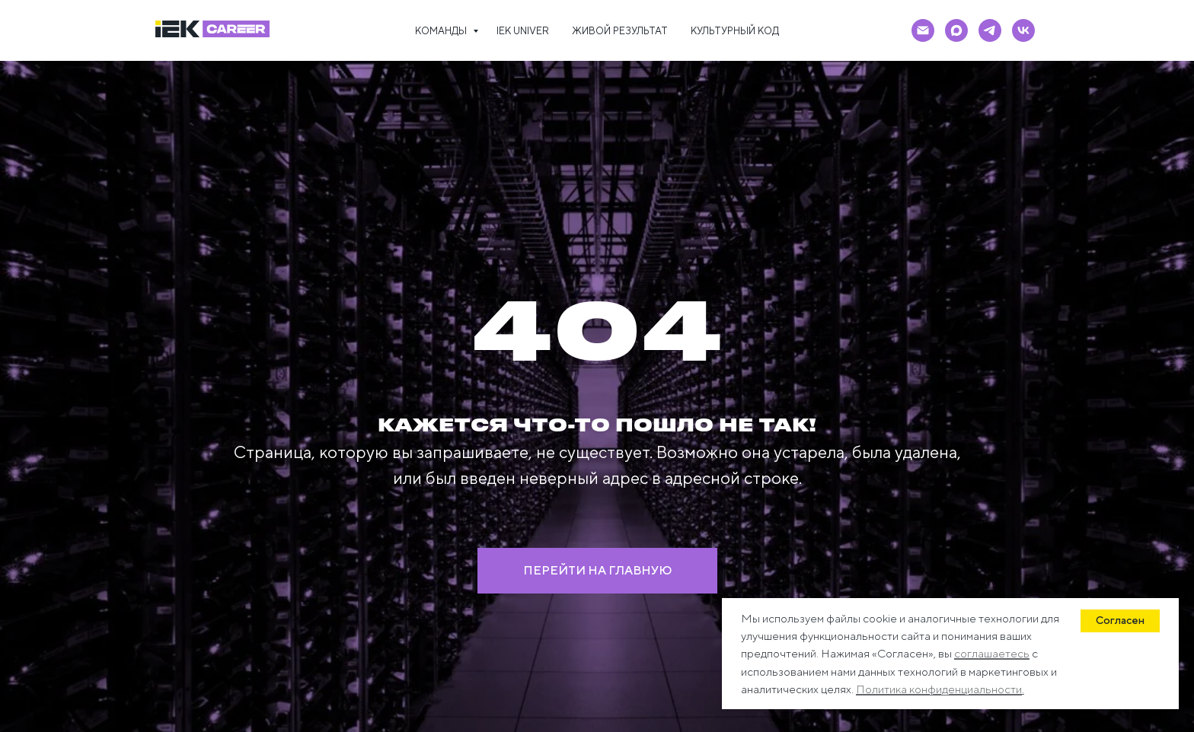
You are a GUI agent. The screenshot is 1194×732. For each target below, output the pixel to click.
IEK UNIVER (522, 31)
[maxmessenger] (956, 30)
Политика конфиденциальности (939, 689)
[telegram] (990, 30)
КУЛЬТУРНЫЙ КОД (735, 31)
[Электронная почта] (922, 30)
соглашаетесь (992, 653)
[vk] (1023, 30)
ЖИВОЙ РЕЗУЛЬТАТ (620, 31)
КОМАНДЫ (442, 31)
